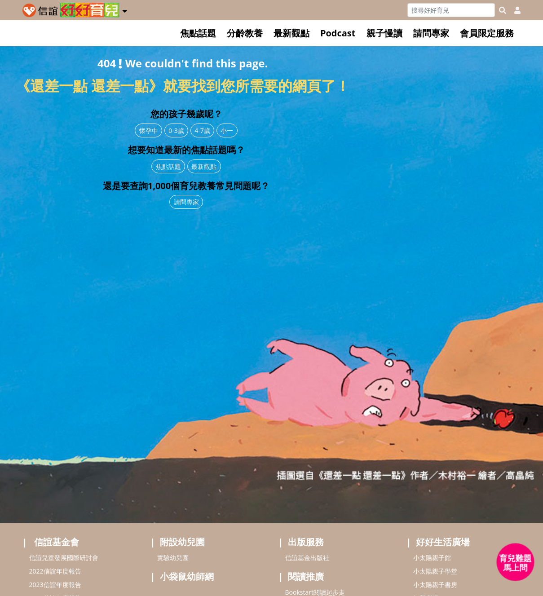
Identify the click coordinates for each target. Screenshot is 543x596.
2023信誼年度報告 (55, 584)
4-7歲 (202, 130)
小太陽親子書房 (435, 584)
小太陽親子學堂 (435, 571)
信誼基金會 (56, 542)
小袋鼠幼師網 (187, 576)
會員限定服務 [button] (487, 33)
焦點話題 (198, 33)
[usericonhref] (514, 10)
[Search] (451, 10)
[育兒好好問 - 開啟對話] (515, 562)
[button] (124, 9)
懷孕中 (148, 130)
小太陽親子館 (432, 557)
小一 (227, 130)
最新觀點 (291, 33)
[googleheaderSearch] (503, 10)
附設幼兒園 (182, 542)
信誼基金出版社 (307, 557)
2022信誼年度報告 (55, 571)
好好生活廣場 (443, 542)
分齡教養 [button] (245, 33)
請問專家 (431, 33)
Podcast (338, 33)
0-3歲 (176, 130)
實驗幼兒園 (173, 557)
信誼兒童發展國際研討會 (63, 557)
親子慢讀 (384, 33)
